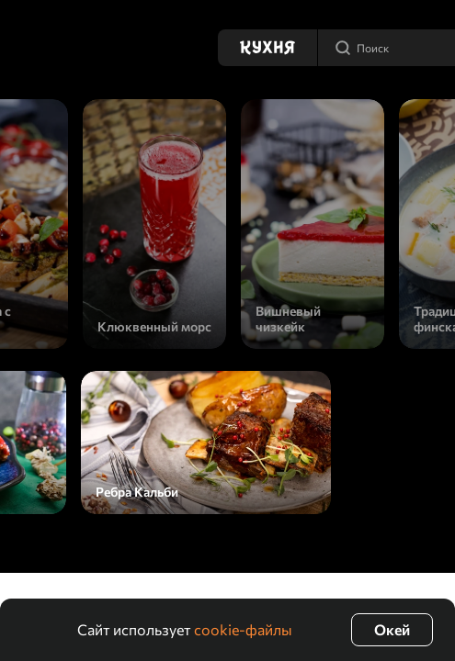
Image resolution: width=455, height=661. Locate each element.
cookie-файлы (243, 629)
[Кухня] (267, 47)
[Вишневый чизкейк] (312, 224)
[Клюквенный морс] (154, 224)
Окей (392, 629)
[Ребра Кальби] (206, 442)
